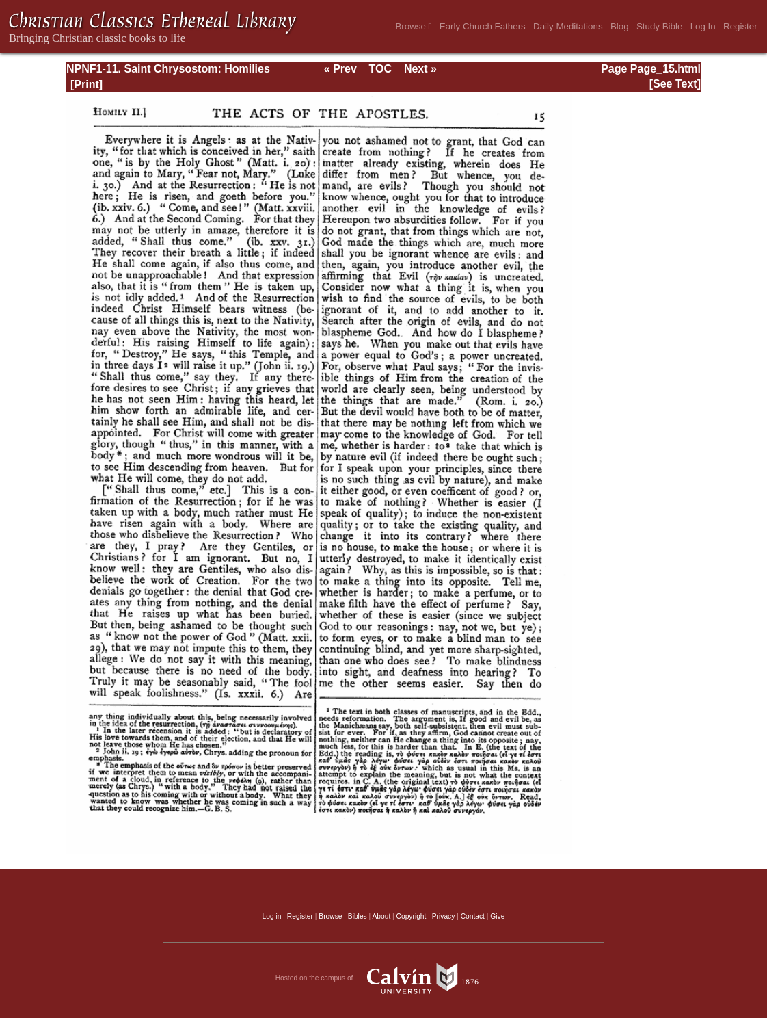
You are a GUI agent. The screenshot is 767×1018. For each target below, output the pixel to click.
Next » (420, 69)
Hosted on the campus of (383, 978)
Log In (703, 26)
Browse (413, 26)
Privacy (443, 916)
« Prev (340, 69)
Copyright (411, 916)
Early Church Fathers (483, 26)
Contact (473, 916)
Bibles (357, 916)
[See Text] (675, 84)
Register (740, 26)
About (381, 916)
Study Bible (659, 26)
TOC (380, 69)
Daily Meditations (567, 26)
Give (497, 916)
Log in (272, 916)
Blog (619, 26)
